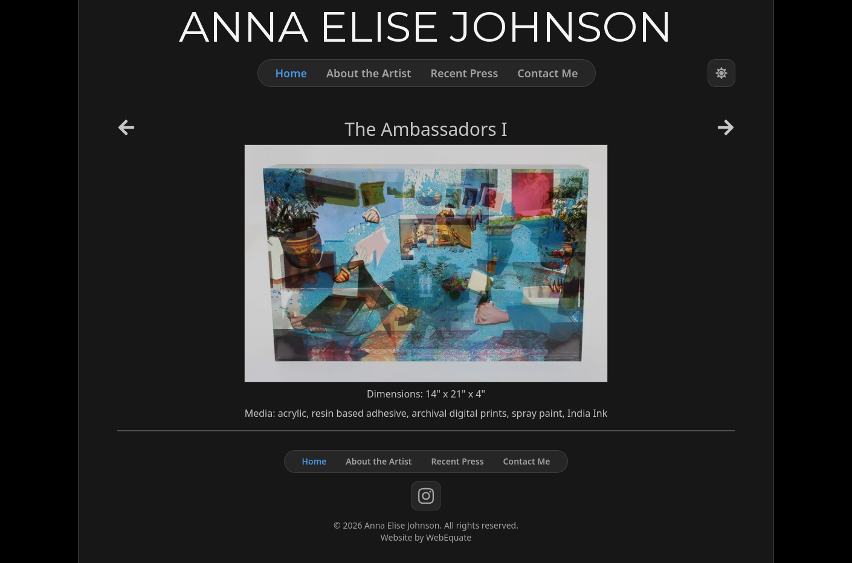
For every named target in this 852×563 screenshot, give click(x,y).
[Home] (426, 26)
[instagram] (426, 496)
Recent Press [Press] (464, 73)
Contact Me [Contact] (547, 73)
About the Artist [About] (368, 73)
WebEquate (448, 537)
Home (291, 73)
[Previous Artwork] (126, 131)
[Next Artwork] (726, 131)
